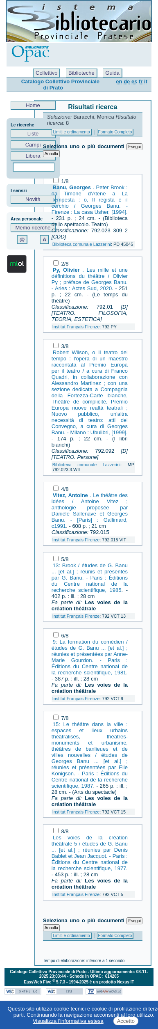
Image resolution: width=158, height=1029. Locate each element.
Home (33, 105)
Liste (33, 134)
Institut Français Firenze (76, 326)
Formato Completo (115, 132)
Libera (33, 156)
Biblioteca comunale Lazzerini (81, 244)
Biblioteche (81, 73)
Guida (112, 73)
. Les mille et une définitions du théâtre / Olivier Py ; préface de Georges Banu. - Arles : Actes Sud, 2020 (90, 279)
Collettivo (46, 73)
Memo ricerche (33, 228)
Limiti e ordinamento (71, 132)
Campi (33, 145)
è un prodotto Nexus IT (112, 982)
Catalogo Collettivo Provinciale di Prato (60, 84)
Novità (33, 199)
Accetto (126, 1021)
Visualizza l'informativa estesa (68, 1021)
